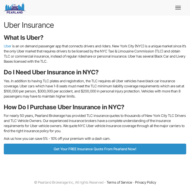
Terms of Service (119, 182)
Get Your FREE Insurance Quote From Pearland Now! (95, 149)
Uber (7, 46)
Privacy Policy (145, 182)
